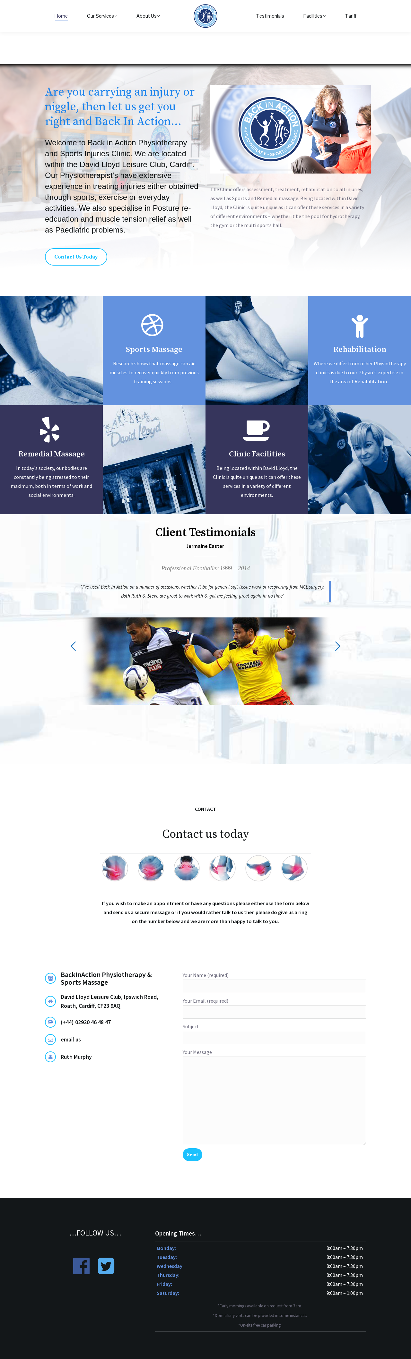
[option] (206, 626)
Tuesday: (167, 1257)
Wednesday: (170, 1266)
